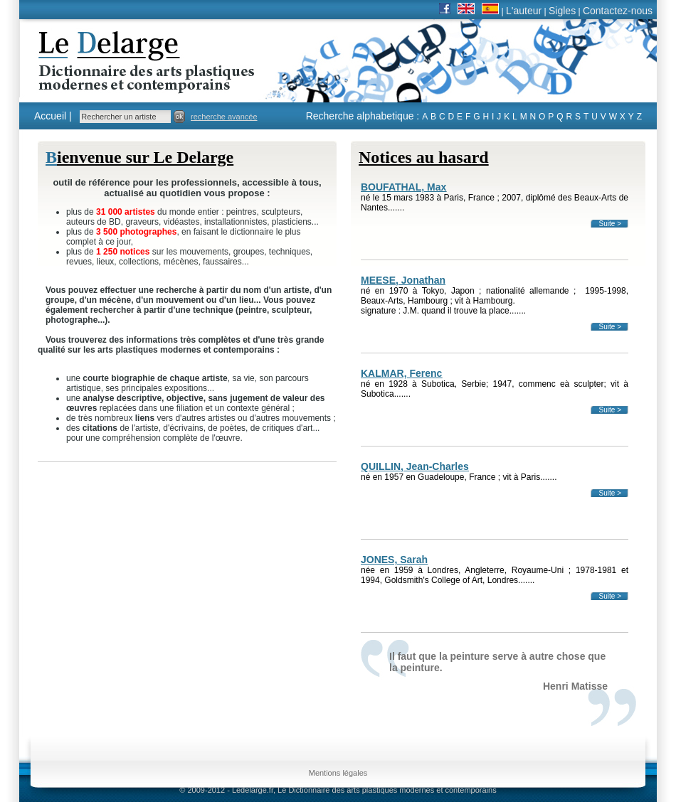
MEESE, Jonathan (403, 280)
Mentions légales (338, 773)
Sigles (562, 10)
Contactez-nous (618, 10)
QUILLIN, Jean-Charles (415, 466)
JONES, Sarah (394, 559)
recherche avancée (224, 116)
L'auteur (524, 10)
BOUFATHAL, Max (403, 187)
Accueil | (53, 116)
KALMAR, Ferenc (401, 373)
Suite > (610, 224)
